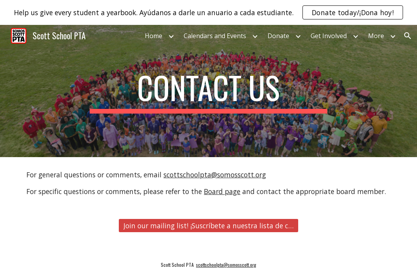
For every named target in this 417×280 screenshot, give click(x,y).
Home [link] (153, 36)
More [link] (376, 36)
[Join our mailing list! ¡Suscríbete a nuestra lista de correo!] (209, 226)
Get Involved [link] (329, 36)
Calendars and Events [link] (215, 36)
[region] (208, 12)
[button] (407, 35)
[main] (208, 91)
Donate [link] (278, 36)
